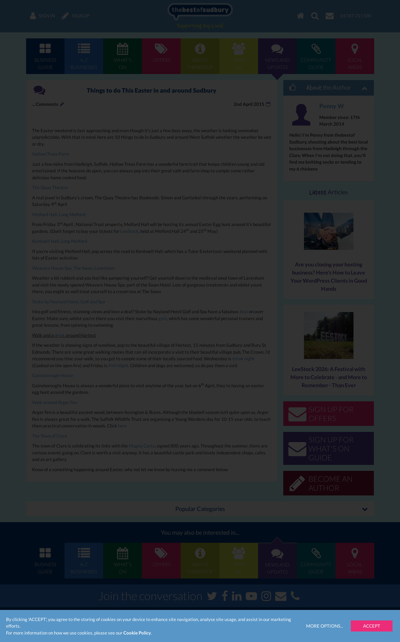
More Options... (324, 626)
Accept (371, 626)
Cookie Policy (137, 632)
